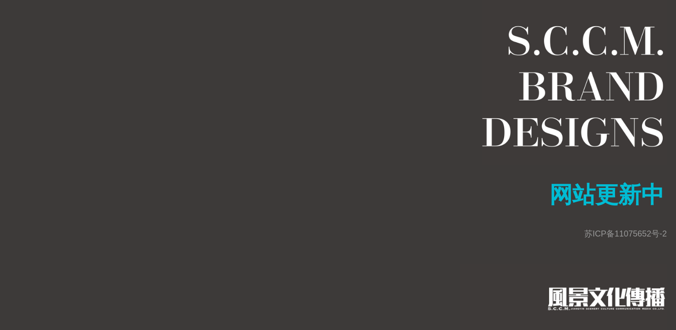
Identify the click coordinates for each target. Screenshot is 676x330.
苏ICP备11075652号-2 (625, 233)
